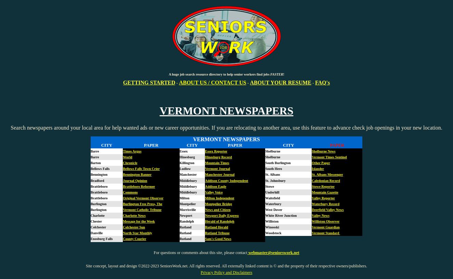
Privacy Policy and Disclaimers (227, 272)
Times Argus (132, 151)
